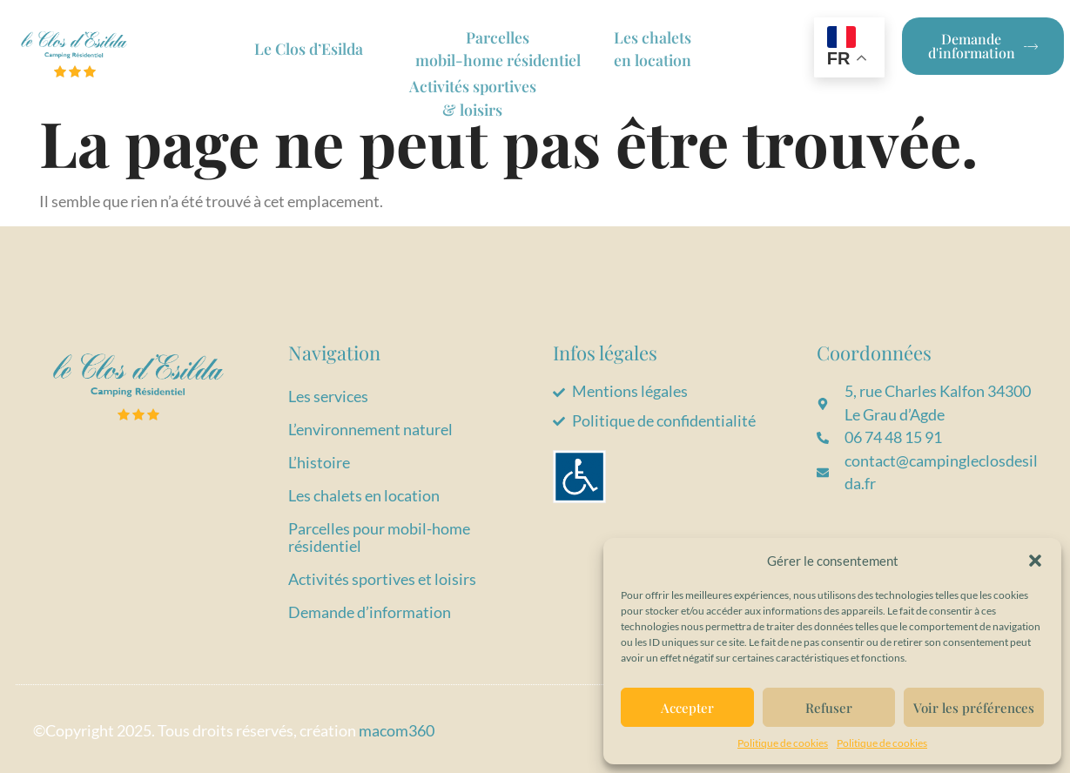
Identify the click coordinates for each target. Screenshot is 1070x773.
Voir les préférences (973, 707)
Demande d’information (369, 612)
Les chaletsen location (661, 48)
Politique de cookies (782, 742)
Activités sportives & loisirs (472, 96)
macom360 (396, 731)
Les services (328, 396)
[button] (1035, 560)
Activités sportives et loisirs (382, 579)
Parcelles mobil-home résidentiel (500, 48)
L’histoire (319, 463)
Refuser (828, 707)
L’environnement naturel (370, 429)
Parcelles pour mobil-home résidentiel (379, 537)
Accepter (687, 707)
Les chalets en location (364, 496)
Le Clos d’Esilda (311, 48)
